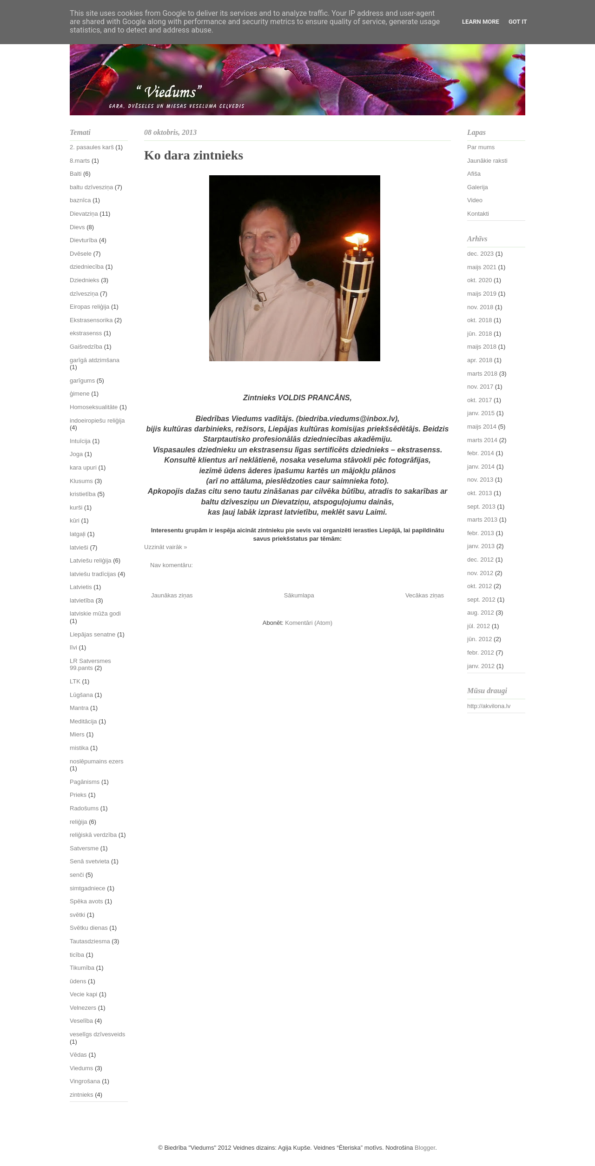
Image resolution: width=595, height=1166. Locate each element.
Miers (77, 734)
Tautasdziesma (90, 941)
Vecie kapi (83, 994)
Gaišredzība (86, 346)
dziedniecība (87, 266)
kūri (74, 520)
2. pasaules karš (92, 147)
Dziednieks (84, 280)
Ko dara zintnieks (193, 155)
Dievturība (83, 240)
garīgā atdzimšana (94, 360)
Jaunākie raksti (487, 160)
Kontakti (478, 213)
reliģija (78, 821)
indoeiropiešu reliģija (97, 420)
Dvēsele (81, 253)
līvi (73, 647)
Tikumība (82, 967)
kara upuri (83, 467)
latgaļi (78, 533)
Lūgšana (81, 694)
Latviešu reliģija (91, 560)
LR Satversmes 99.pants (90, 664)
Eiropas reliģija (89, 306)
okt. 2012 (479, 586)
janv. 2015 (481, 413)
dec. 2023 (480, 253)
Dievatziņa (84, 213)
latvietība (82, 600)
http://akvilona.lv (488, 705)
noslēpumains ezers (97, 761)
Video (475, 200)
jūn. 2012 (479, 639)
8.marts (80, 160)
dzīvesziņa (84, 293)
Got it (518, 21)
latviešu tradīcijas (93, 573)
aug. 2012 (480, 612)
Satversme (84, 848)
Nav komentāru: (172, 565)
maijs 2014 (481, 426)
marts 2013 (482, 519)
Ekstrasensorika (91, 320)
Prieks (78, 794)
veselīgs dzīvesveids (97, 1034)
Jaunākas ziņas (172, 595)
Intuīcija (80, 440)
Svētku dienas (89, 927)
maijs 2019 (481, 293)
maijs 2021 (481, 267)
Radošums (84, 808)
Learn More (480, 21)
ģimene (80, 393)
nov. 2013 (480, 479)
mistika (79, 747)
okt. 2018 (479, 320)
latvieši (79, 547)
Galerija (477, 187)
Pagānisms (84, 781)
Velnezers (83, 1007)
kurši (76, 507)
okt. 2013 (479, 493)
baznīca (80, 200)
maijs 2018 (481, 346)
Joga (76, 453)
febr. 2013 (480, 533)
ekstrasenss (86, 333)
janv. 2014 (481, 466)
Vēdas (78, 1054)
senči (77, 874)
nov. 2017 (480, 386)
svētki (77, 914)
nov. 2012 (480, 573)
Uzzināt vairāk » (165, 546)
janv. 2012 (481, 665)
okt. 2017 (479, 400)
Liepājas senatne (92, 634)
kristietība (83, 493)
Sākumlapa (299, 595)
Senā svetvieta (89, 861)
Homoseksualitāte (94, 407)
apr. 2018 (479, 360)
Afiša (474, 173)
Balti (75, 173)
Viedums (81, 1068)
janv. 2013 (481, 546)
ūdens (78, 981)
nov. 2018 (480, 307)
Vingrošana (85, 1081)
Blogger (425, 1147)
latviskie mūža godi (95, 613)
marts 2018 (482, 373)
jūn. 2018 (479, 333)
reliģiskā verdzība (93, 834)
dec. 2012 (480, 559)
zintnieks (81, 1094)
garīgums (82, 380)
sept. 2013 (481, 506)
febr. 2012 (480, 652)
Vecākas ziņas (424, 595)
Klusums (81, 480)
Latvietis (81, 586)
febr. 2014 (480, 453)
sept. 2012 (481, 599)
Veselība (81, 1020)
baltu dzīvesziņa (91, 187)
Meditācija (83, 721)
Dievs (77, 227)
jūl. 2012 (478, 626)
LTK (75, 681)
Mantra (79, 707)
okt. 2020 (479, 280)
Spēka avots (86, 901)
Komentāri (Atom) (308, 622)
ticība (77, 954)
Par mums (481, 147)
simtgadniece (88, 888)
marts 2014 (482, 440)
